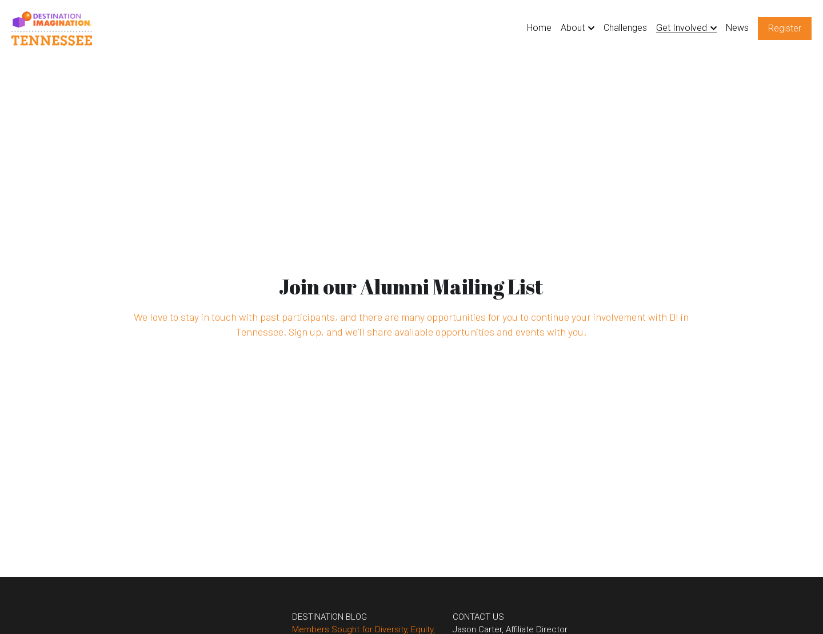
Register (784, 28)
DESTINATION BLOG (311, 617)
